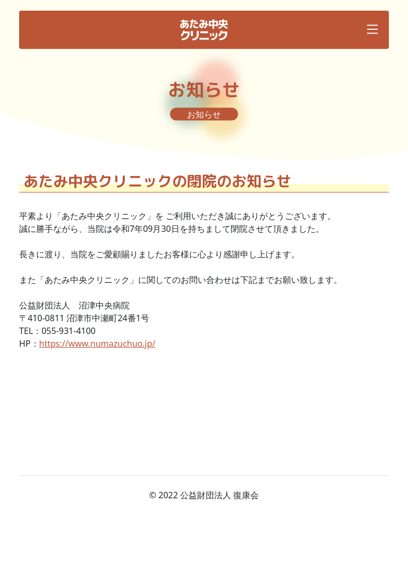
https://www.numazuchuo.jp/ (97, 343)
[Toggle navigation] (372, 29)
